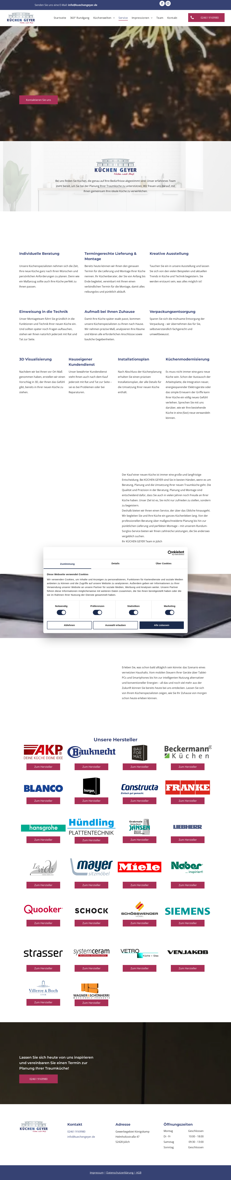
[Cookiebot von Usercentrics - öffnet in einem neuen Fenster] (170, 552)
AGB (138, 1172)
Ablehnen (69, 625)
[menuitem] (60, 18)
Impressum (97, 1172)
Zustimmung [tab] (67, 564)
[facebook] (162, 4)
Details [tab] (115, 563)
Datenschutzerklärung (119, 1172)
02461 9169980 (76, 1131)
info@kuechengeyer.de (81, 1136)
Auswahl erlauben (115, 625)
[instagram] (168, 4)
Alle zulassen (161, 625)
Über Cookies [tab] (163, 563)
